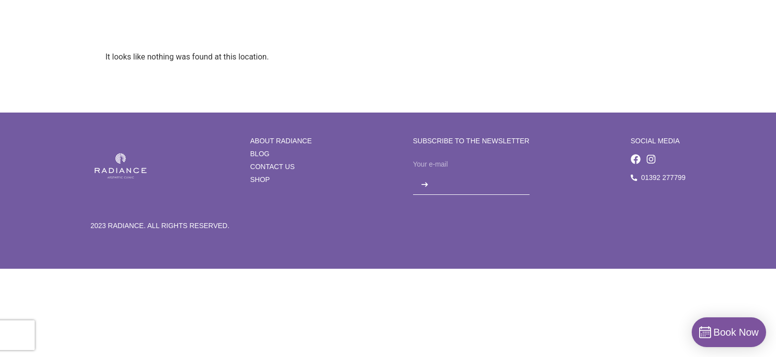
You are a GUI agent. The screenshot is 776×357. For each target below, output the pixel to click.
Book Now (668, 28)
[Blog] (479, 28)
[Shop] (584, 28)
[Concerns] (315, 28)
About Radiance (281, 140)
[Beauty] (434, 28)
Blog (260, 153)
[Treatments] (377, 28)
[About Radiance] (245, 28)
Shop (260, 179)
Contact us (272, 166)
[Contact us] (530, 28)
